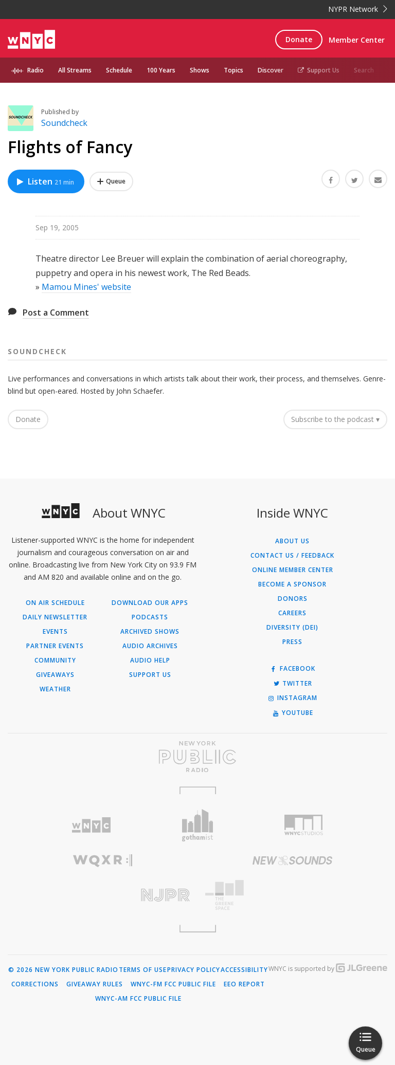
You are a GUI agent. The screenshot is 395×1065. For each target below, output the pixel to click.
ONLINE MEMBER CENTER (292, 570)
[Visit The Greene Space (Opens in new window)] (292, 895)
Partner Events (55, 646)
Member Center (357, 40)
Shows (199, 70)
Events (55, 632)
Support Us (318, 70)
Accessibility (244, 970)
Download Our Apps (150, 603)
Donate (298, 39)
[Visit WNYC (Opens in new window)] (91, 825)
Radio (35, 70)
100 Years (161, 70)
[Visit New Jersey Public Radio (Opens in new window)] (103, 895)
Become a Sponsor (292, 584)
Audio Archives (150, 646)
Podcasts (150, 617)
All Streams (75, 70)
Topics (233, 70)
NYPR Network (357, 9)
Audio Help (150, 660)
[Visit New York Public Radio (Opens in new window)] (197, 756)
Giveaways (55, 675)
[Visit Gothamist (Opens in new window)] (198, 825)
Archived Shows (149, 632)
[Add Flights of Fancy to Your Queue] (111, 181)
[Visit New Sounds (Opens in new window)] (292, 860)
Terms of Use (143, 970)
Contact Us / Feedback (292, 556)
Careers (292, 613)
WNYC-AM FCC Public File (138, 999)
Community (55, 660)
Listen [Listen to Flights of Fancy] (44, 181)
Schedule (119, 70)
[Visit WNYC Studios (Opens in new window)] (303, 825)
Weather (55, 689)
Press (292, 642)
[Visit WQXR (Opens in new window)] (103, 860)
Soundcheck (64, 122)
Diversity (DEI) (292, 628)
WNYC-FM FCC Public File (173, 984)
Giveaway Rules (94, 984)
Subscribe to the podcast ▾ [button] (335, 419)
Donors (293, 599)
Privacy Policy (193, 970)
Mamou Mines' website (86, 286)
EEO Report (244, 984)
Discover (270, 70)
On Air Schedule (55, 603)
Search (364, 70)
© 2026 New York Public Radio (63, 970)
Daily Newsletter (55, 617)
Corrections (35, 984)
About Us (292, 541)
